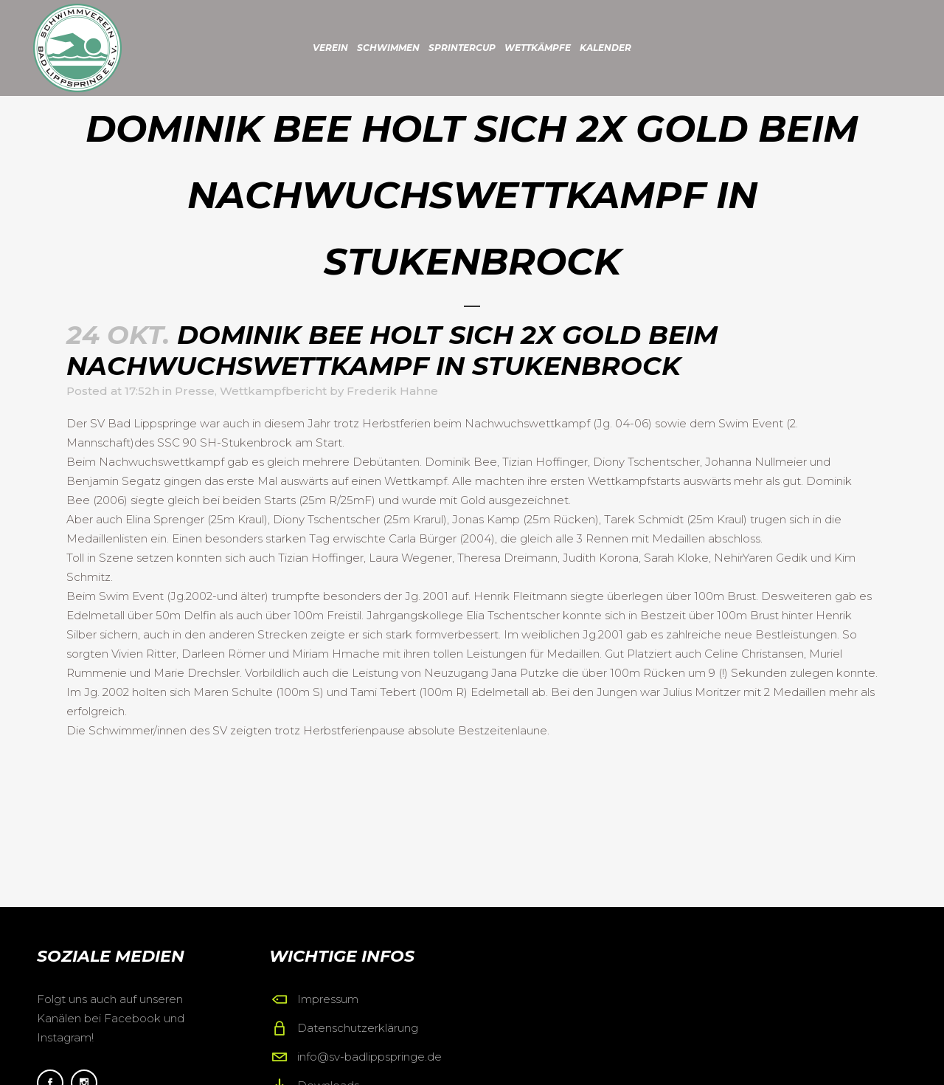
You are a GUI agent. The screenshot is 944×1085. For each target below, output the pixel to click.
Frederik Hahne (392, 391)
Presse (195, 391)
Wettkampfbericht (273, 391)
